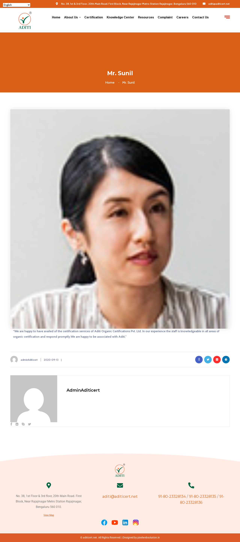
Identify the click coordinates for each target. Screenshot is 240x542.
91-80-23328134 (172, 496)
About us (71, 17)
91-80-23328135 (202, 496)
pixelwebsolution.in (148, 537)
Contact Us (200, 17)
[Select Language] (16, 5)
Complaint (165, 17)
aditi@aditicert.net (219, 3)
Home (56, 17)
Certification (93, 17)
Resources (146, 17)
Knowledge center (120, 17)
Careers (182, 17)
